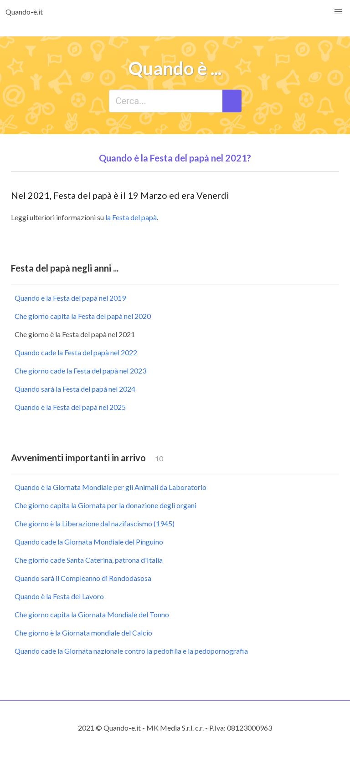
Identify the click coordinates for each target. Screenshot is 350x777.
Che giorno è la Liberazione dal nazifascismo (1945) (95, 523)
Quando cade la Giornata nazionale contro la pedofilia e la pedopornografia (131, 650)
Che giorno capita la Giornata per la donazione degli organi (105, 505)
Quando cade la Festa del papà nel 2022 (76, 352)
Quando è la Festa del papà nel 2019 (70, 297)
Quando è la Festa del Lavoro (59, 596)
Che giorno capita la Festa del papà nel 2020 (83, 316)
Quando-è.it (24, 11)
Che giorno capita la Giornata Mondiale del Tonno (92, 614)
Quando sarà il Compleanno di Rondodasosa (83, 578)
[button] (338, 12)
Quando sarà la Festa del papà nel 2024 (75, 388)
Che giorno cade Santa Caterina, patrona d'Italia (89, 559)
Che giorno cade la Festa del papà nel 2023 (80, 370)
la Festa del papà (131, 217)
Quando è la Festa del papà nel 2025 (70, 407)
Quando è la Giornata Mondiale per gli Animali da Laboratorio (110, 487)
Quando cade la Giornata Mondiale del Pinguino (89, 541)
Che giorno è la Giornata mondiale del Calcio (83, 632)
